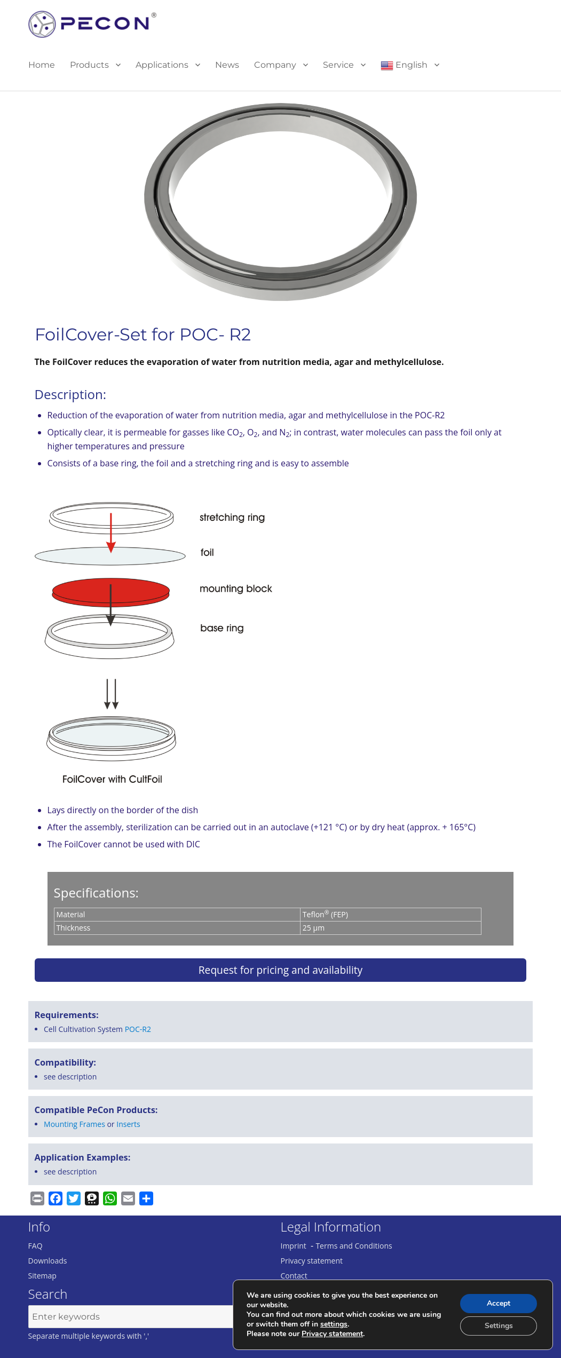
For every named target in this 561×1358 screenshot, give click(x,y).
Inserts (128, 1124)
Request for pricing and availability (280, 970)
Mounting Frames (74, 1124)
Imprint (293, 1246)
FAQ (35, 1246)
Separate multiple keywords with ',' (88, 1336)
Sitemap (42, 1275)
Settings (499, 1326)
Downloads (47, 1261)
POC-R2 (138, 1029)
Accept (498, 1303)
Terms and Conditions (353, 1246)
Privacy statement (312, 1261)
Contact (294, 1275)
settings (333, 1324)
